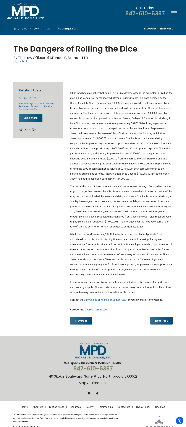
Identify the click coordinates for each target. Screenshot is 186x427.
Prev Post (81, 321)
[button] (179, 420)
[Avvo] (97, 393)
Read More (31, 118)
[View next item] (34, 129)
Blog (24, 28)
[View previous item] (20, 129)
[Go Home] (15, 29)
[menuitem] (25, 407)
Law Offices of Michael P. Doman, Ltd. (105, 299)
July (47, 28)
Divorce (88, 309)
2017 (36, 28)
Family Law (101, 309)
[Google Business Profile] (89, 393)
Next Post (161, 321)
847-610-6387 (145, 13)
